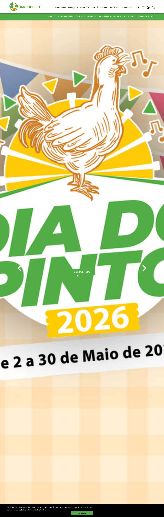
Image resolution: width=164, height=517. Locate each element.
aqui (48, 510)
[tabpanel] (82, 268)
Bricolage (118, 16)
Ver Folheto (82, 271)
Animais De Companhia (98, 16)
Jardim (80, 16)
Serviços (72, 7)
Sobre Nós (60, 7)
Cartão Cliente (99, 7)
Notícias (114, 7)
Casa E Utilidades (136, 16)
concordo (82, 513)
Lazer (151, 16)
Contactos (126, 7)
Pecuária (68, 16)
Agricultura (54, 16)
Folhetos (84, 7)
